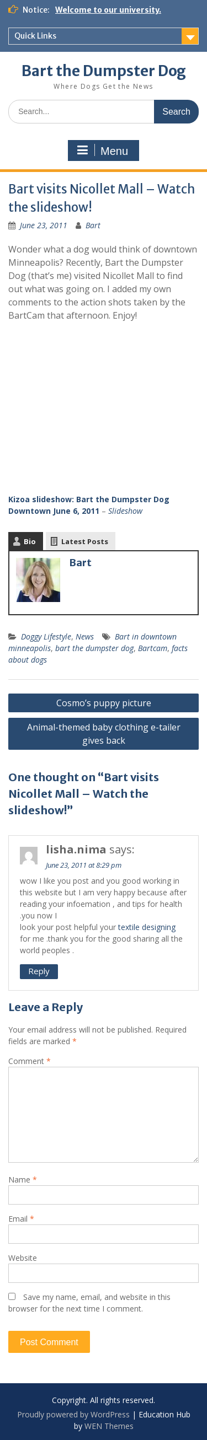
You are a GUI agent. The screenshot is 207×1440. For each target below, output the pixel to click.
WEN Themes (109, 1426)
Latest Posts (84, 541)
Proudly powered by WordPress (73, 1414)
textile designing (147, 927)
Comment (29, 1061)
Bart (93, 225)
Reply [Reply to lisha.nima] (39, 970)
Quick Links (35, 36)
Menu (102, 150)
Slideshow (125, 511)
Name (22, 1179)
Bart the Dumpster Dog (104, 71)
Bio (30, 541)
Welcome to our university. (108, 10)
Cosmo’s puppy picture (103, 703)
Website (22, 1258)
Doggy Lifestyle (46, 636)
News (85, 636)
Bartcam (152, 648)
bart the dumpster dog (94, 648)
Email (21, 1218)
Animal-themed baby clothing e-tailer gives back (104, 733)
